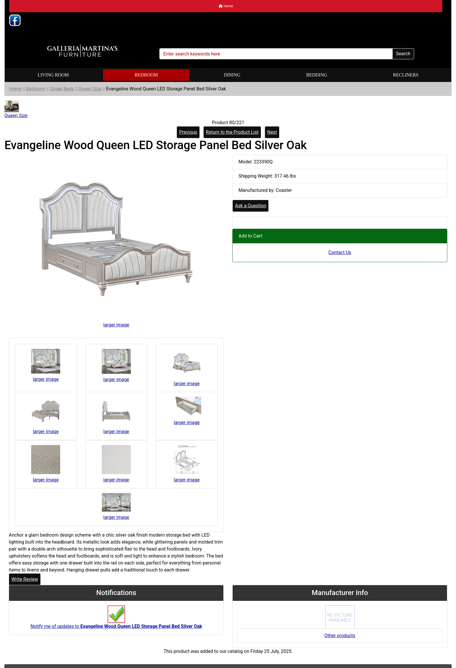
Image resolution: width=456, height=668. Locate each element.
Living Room (53, 74)
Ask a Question (250, 205)
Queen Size (90, 89)
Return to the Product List (232, 132)
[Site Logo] (82, 50)
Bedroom (146, 74)
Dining (232, 74)
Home (226, 6)
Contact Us (339, 252)
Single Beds (62, 89)
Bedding (316, 74)
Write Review (24, 579)
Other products (340, 635)
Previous (188, 132)
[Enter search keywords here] (275, 53)
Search (403, 53)
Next (272, 132)
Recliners (405, 74)
